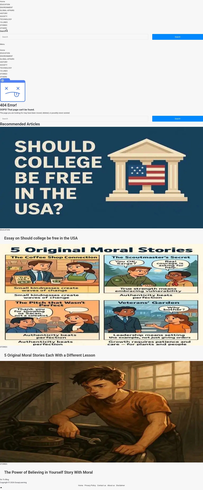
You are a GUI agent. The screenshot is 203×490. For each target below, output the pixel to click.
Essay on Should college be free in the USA (40, 238)
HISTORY (3, 13)
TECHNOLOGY (6, 19)
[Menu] (2, 44)
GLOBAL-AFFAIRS (7, 10)
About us (111, 485)
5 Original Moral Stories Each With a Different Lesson (49, 355)
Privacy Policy (90, 485)
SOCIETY (3, 16)
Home (2, 1)
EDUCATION (5, 4)
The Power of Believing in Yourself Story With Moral (48, 472)
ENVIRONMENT (6, 7)
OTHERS (3, 28)
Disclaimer (120, 485)
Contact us (101, 485)
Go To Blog (4, 479)
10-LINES (3, 22)
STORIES (3, 25)
